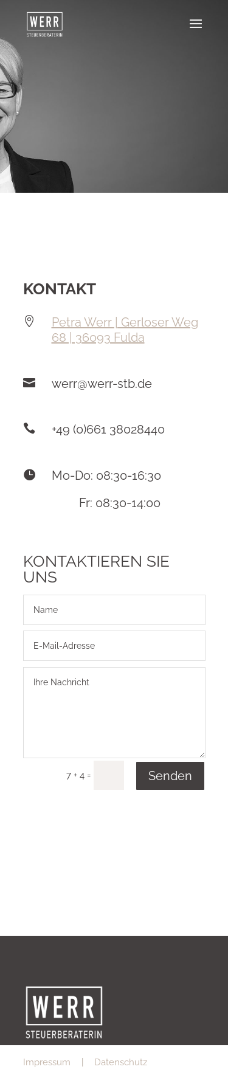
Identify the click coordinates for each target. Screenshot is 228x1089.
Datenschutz (120, 1062)
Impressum (47, 1062)
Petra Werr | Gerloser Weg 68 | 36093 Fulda (125, 330)
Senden (170, 776)
